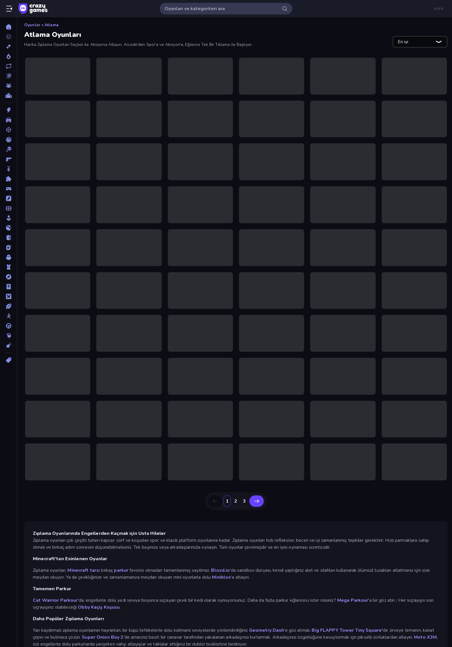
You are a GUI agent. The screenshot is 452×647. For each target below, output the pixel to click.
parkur (121, 570)
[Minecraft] (8, 296)
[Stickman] (8, 316)
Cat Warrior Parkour (55, 600)
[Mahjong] (8, 286)
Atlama (51, 25)
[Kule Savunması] (8, 267)
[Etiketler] (8, 360)
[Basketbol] (8, 139)
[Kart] (8, 247)
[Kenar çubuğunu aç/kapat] (9, 9)
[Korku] (8, 257)
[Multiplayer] (8, 86)
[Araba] (8, 120)
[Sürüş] (8, 326)
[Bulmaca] (8, 179)
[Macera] (8, 277)
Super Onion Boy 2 (102, 637)
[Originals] (8, 76)
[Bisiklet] (8, 169)
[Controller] (8, 188)
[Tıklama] (8, 345)
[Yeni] (8, 46)
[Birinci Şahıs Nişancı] (8, 159)
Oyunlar (32, 25)
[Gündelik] (8, 218)
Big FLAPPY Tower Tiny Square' (347, 630)
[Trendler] (8, 56)
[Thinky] (8, 336)
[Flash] (8, 198)
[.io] (8, 228)
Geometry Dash (266, 630)
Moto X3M (425, 637)
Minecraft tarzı (83, 570)
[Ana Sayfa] (8, 27)
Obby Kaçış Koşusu (99, 607)
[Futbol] (8, 208)
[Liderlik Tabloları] (8, 95)
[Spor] (8, 306)
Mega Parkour (352, 600)
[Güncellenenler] (8, 66)
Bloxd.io (220, 570)
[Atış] (8, 130)
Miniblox (221, 577)
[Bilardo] (8, 149)
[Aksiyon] (8, 110)
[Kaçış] (8, 237)
